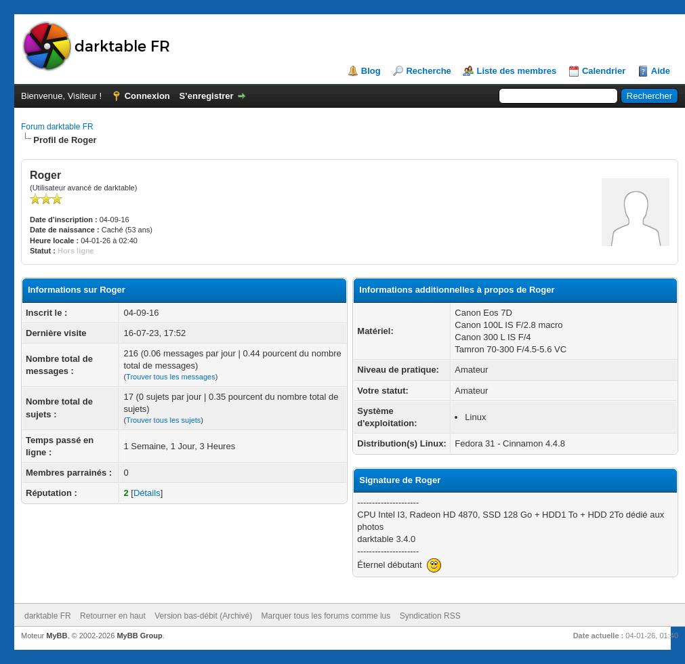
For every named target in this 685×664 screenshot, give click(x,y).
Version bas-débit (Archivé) (203, 616)
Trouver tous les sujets (163, 420)
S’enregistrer (206, 96)
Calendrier (603, 71)
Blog (371, 71)
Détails (147, 493)
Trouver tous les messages (170, 377)
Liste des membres (516, 71)
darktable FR (47, 616)
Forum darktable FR (57, 126)
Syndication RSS (430, 616)
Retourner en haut (113, 616)
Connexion (147, 96)
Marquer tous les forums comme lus (326, 616)
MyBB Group (139, 635)
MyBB (56, 635)
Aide (660, 71)
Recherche (428, 71)
